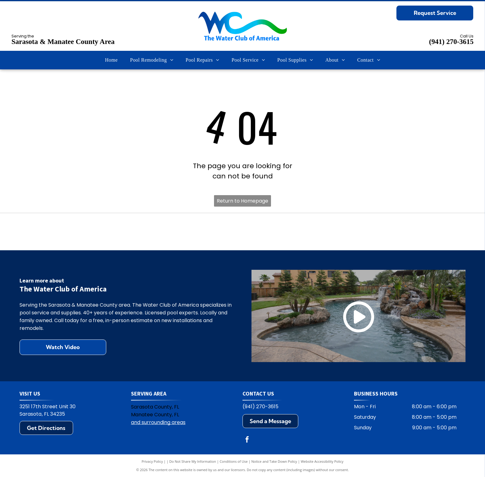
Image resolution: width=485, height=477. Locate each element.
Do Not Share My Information (192, 461)
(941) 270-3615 (451, 42)
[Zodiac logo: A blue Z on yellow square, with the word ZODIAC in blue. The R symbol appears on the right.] (420, 232)
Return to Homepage (242, 200)
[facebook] (247, 440)
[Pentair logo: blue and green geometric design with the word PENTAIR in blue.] (242, 232)
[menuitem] (111, 60)
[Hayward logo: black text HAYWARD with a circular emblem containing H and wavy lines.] (64, 232)
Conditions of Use (234, 461)
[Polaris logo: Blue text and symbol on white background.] (153, 232)
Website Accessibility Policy (322, 461)
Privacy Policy (152, 461)
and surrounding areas (158, 422)
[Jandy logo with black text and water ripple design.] (331, 232)
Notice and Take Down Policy (274, 461)
